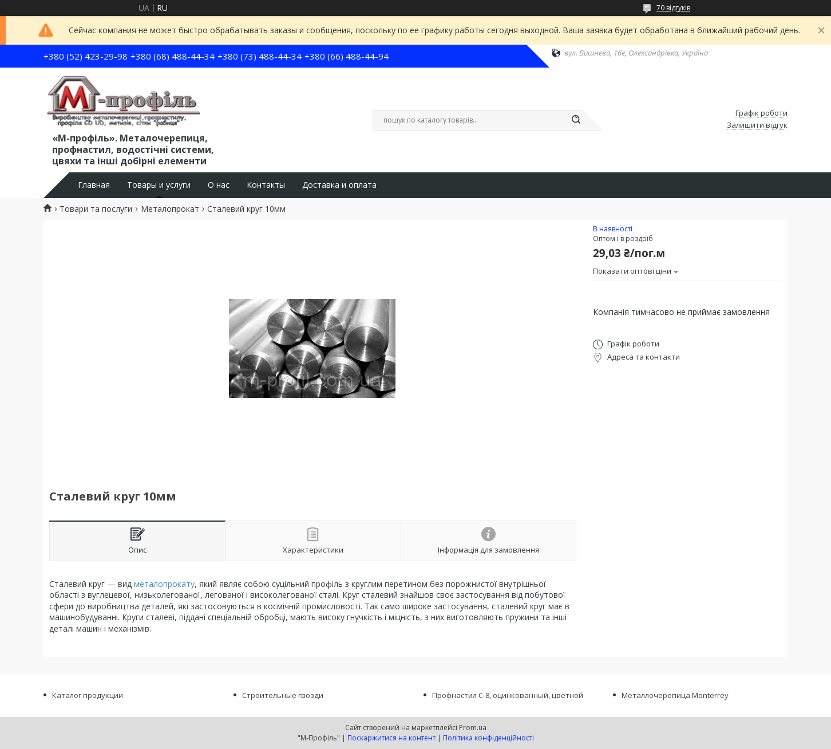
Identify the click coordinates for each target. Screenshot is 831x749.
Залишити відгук (757, 125)
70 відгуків (673, 8)
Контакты (266, 185)
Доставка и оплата (339, 185)
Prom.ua (472, 727)
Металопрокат (170, 209)
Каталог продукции (87, 695)
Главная (94, 185)
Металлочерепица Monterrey (675, 695)
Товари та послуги (96, 209)
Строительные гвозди (282, 695)
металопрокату (164, 583)
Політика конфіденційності (488, 738)
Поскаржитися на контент (391, 738)
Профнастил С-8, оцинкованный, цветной (507, 695)
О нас (218, 185)
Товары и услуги (159, 185)
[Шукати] (575, 120)
